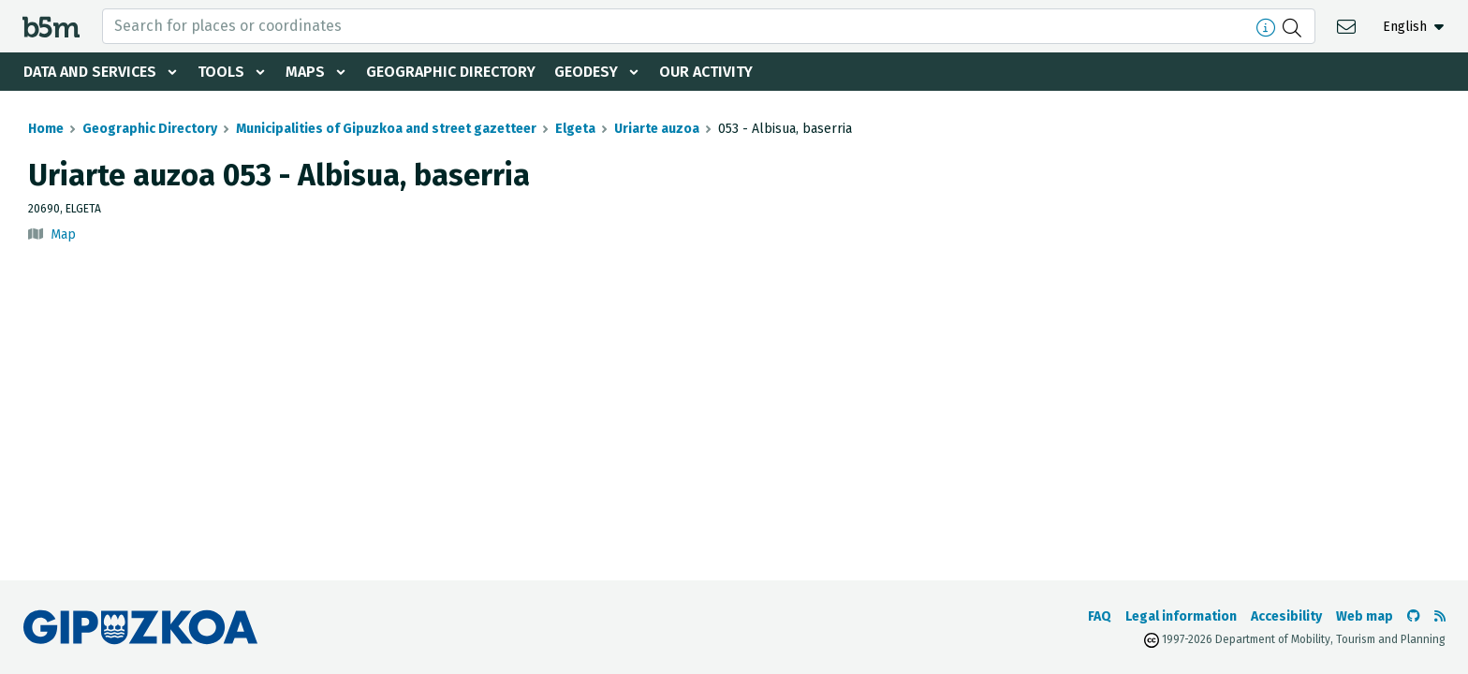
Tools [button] (221, 72)
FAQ (1099, 616)
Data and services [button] (89, 72)
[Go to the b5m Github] (1413, 616)
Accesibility (1286, 616)
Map (63, 234)
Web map (1364, 616)
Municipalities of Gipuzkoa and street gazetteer (386, 129)
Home (46, 129)
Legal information (1181, 616)
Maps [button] (305, 72)
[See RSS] (1440, 616)
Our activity (706, 72)
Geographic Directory (451, 72)
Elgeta (575, 129)
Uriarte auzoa (656, 129)
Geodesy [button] (586, 72)
